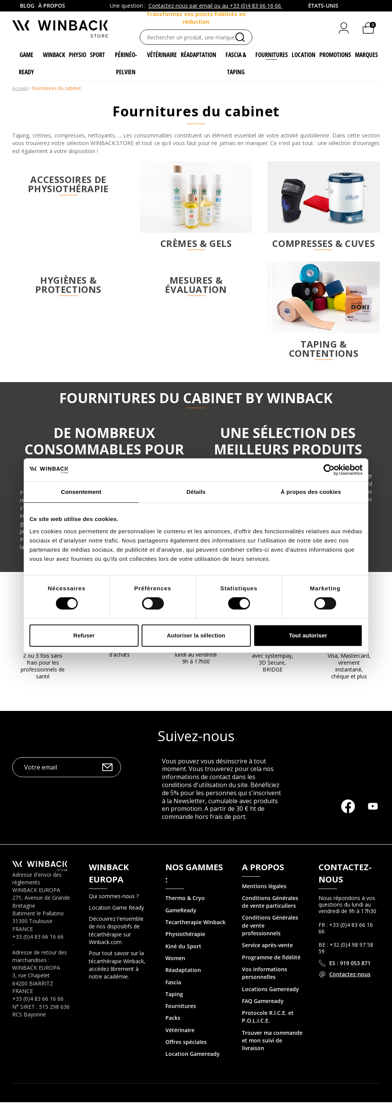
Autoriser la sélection (196, 635)
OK (107, 776)
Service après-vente (267, 954)
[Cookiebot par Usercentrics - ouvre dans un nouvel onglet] (329, 469)
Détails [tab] (196, 492)
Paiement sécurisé (272, 653)
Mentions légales (264, 895)
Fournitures (180, 1014)
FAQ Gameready (263, 1009)
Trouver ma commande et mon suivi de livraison (272, 1049)
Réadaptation (183, 978)
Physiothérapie (185, 943)
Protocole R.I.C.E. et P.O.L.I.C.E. (268, 1025)
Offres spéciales (186, 1050)
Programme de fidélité (271, 966)
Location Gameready (192, 1062)
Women (175, 966)
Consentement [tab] (81, 492)
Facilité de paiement (42, 653)
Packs (172, 1027)
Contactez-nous (350, 983)
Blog (27, 5)
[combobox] (323, 5)
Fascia (173, 991)
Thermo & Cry (183, 907)
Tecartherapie (183, 931)
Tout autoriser (308, 635)
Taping (174, 1002)
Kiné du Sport (183, 955)
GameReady (180, 919)
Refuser (84, 635)
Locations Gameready (270, 998)
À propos (51, 5)
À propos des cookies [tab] (311, 492)
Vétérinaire (179, 1038)
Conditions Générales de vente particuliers (270, 910)
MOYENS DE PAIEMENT (349, 653)
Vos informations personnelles (264, 981)
